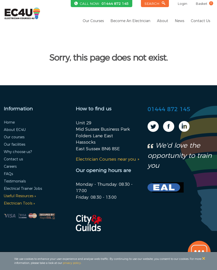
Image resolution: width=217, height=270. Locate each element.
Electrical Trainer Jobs (23, 188)
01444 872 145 (169, 109)
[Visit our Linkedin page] (184, 130)
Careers (10, 166)
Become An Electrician (130, 21)
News (179, 21)
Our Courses (93, 21)
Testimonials (15, 181)
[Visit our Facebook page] (168, 130)
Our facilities (14, 144)
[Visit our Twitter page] (153, 130)
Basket (204, 3)
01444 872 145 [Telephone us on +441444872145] (115, 4)
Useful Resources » (20, 196)
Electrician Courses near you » (107, 159)
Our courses (14, 137)
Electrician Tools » (19, 203)
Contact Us (200, 21)
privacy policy (72, 263)
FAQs (8, 174)
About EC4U (15, 129)
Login (182, 4)
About (162, 21)
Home (9, 122)
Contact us (13, 159)
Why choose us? (18, 151)
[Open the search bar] (155, 3)
